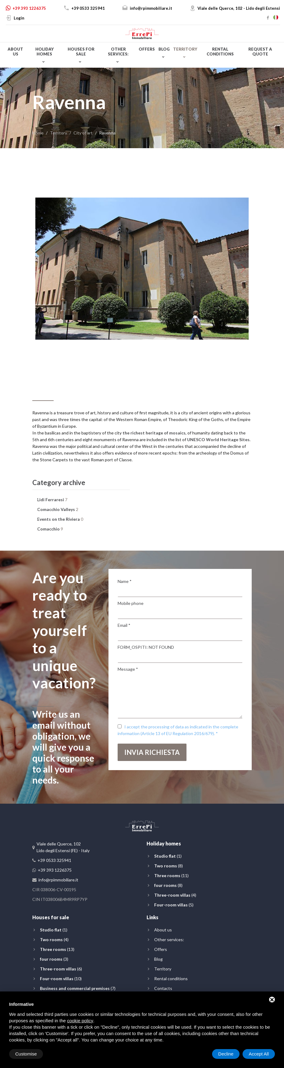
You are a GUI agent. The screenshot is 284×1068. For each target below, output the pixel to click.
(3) (54, 959)
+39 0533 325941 (88, 8)
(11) (171, 875)
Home (38, 132)
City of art (83, 132)
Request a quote (260, 51)
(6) (61, 968)
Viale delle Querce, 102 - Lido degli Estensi (238, 8)
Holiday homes (44, 51)
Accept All (259, 1053)
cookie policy (80, 1020)
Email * (124, 625)
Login (19, 18)
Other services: (118, 51)
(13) (57, 949)
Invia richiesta (152, 752)
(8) (168, 865)
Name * (125, 581)
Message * (128, 669)
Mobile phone (131, 603)
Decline (225, 1053)
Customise (26, 1053)
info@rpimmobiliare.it (151, 8)
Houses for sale (81, 51)
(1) (168, 856)
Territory (185, 49)
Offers (147, 49)
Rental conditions (220, 51)
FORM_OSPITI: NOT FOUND (146, 647)
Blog (164, 49)
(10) (61, 978)
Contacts (163, 988)
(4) (175, 895)
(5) (173, 904)
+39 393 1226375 (29, 8)
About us (15, 51)
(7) (77, 988)
